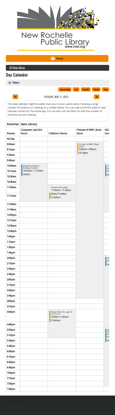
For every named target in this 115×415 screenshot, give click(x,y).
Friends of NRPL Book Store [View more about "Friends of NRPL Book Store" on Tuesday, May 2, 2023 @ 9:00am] (89, 145)
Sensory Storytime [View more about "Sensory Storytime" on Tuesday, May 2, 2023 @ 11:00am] (59, 187)
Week (96, 89)
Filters (16, 82)
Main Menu (17, 68)
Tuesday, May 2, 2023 (56, 97)
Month (86, 89)
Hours (61, 58)
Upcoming (65, 89)
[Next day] (96, 97)
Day (106, 89)
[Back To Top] (16, 405)
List (76, 89)
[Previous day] (15, 97)
